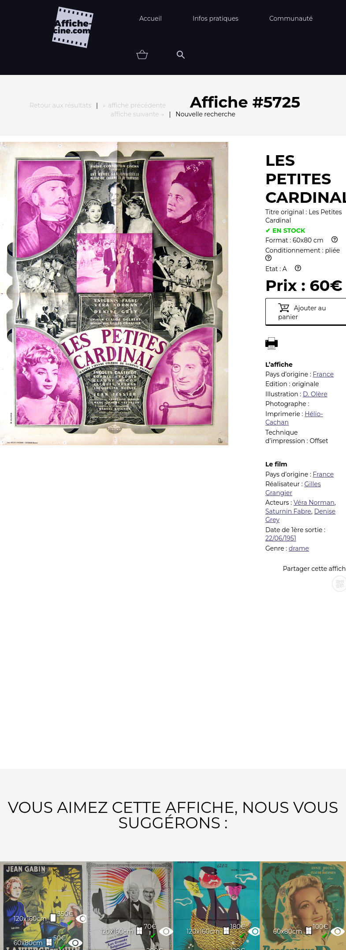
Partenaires (130, 893)
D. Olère (315, 252)
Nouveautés (64, 920)
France (323, 232)
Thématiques (135, 920)
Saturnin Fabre (288, 369)
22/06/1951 (280, 396)
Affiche (199, 920)
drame (299, 406)
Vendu (292, 920)
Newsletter (200, 893)
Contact (263, 893)
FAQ (75, 893)
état (246, 920)
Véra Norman (314, 361)
